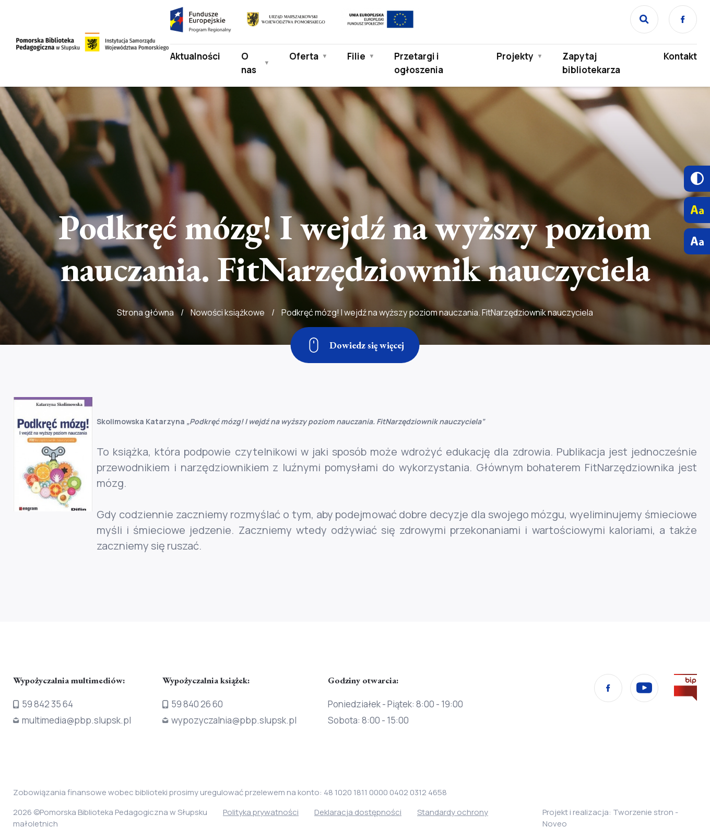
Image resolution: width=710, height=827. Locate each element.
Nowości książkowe (228, 333)
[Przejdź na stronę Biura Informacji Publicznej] (685, 689)
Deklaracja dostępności (357, 812)
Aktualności (195, 56)
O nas (248, 63)
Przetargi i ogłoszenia (418, 63)
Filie (356, 56)
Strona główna (145, 333)
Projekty (515, 56)
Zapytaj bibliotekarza (591, 63)
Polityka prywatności (261, 812)
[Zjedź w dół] (355, 345)
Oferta (303, 56)
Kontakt (680, 56)
